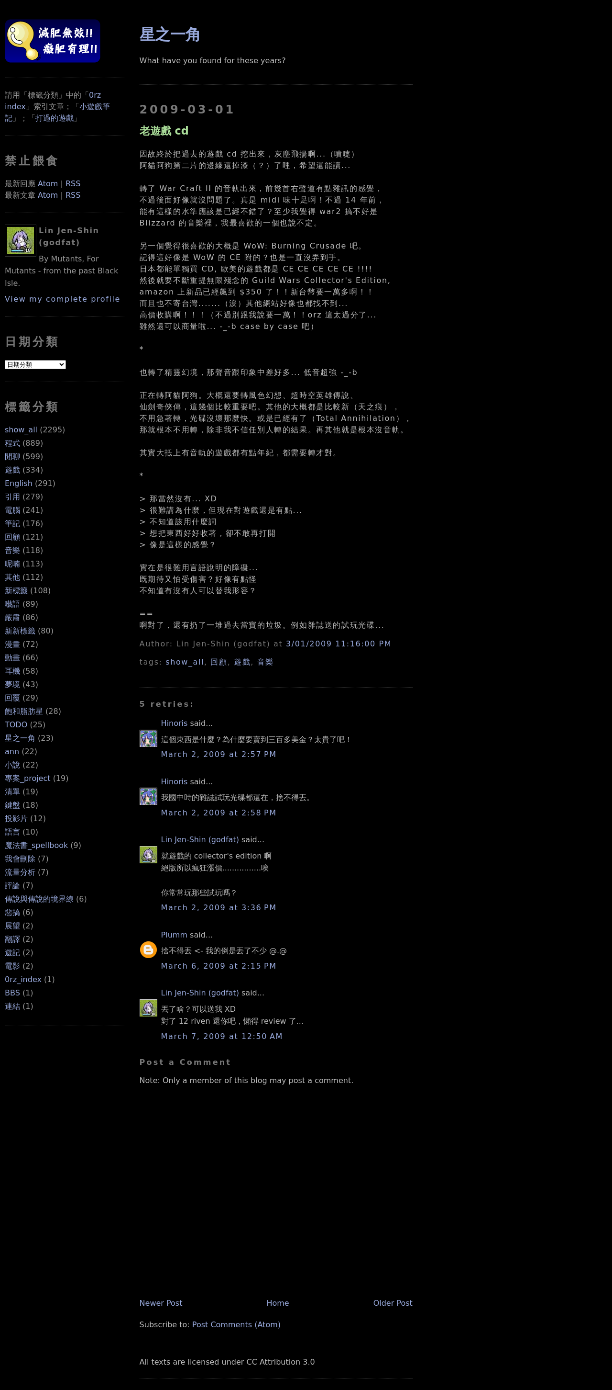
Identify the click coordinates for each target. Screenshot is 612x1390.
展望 (12, 925)
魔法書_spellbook (36, 845)
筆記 (12, 523)
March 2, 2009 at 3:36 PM (219, 907)
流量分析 (20, 872)
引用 (12, 496)
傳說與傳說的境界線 (39, 899)
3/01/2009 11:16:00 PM (339, 643)
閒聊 (12, 456)
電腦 (12, 510)
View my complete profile (62, 299)
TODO (16, 724)
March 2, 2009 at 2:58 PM (219, 812)
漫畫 (12, 644)
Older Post (393, 1303)
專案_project (28, 778)
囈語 (12, 604)
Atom (48, 183)
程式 (12, 443)
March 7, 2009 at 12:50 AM (222, 1036)
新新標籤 (20, 630)
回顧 (12, 537)
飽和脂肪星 (24, 711)
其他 (12, 577)
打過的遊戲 (54, 118)
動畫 (12, 657)
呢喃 (12, 563)
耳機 (12, 671)
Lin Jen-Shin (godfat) (200, 839)
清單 (12, 791)
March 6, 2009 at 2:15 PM (219, 966)
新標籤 (16, 590)
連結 (12, 1006)
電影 (12, 966)
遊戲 (12, 470)
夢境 (12, 684)
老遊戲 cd (164, 130)
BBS (12, 992)
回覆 (12, 697)
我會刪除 (20, 858)
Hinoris (174, 723)
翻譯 (12, 939)
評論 (12, 885)
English (19, 483)
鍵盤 (12, 805)
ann (12, 751)
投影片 (16, 818)
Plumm (174, 934)
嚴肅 (12, 617)
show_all (21, 429)
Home (277, 1303)
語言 (12, 831)
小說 (12, 764)
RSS (73, 183)
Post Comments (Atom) (236, 1324)
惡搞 (12, 912)
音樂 (12, 550)
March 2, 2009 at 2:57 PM (219, 754)
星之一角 (20, 738)
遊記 (12, 952)
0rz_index (23, 979)
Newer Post (161, 1303)
